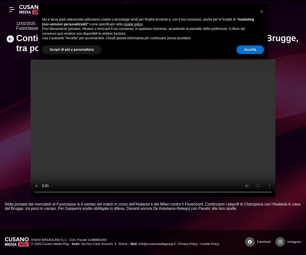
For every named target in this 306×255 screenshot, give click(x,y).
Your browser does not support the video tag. (153, 128)
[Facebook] (250, 242)
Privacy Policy (188, 244)
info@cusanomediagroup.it (156, 244)
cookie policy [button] (133, 24)
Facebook (264, 242)
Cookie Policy (209, 244)
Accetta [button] (250, 49)
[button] (261, 11)
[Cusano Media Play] (31, 9)
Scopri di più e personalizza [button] (72, 49)
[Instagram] (280, 242)
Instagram (294, 242)
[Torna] (10, 41)
